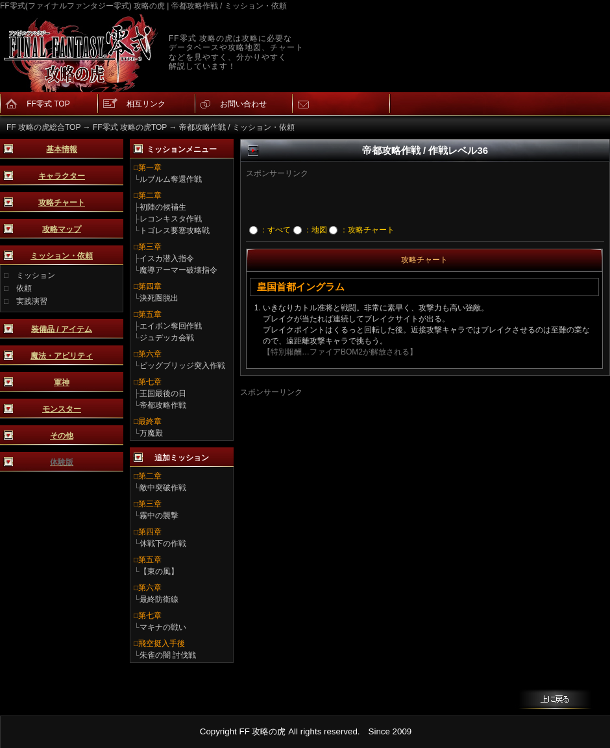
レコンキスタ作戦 (171, 218)
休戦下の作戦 (163, 543)
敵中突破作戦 (163, 487)
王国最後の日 (163, 393)
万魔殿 (151, 433)
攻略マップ (61, 229)
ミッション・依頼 (61, 255)
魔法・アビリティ (61, 355)
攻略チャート (61, 202)
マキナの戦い (163, 627)
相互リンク (146, 103)
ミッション (35, 275)
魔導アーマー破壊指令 (178, 270)
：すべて (270, 229)
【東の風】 (159, 571)
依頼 (24, 288)
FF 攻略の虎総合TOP (43, 127)
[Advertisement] (404, 198)
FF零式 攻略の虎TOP (130, 127)
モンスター (61, 409)
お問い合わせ (243, 103)
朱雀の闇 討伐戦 (168, 655)
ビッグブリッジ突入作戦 (182, 365)
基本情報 (61, 149)
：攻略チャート (361, 229)
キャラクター (61, 176)
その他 (61, 435)
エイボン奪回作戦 (171, 325)
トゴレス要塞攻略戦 (175, 230)
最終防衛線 (159, 599)
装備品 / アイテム (61, 329)
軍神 (61, 382)
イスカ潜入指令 (167, 258)
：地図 (310, 229)
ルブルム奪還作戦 (171, 179)
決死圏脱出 (159, 298)
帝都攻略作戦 (163, 405)
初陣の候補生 (163, 207)
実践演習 (31, 301)
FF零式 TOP (48, 103)
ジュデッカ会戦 (167, 337)
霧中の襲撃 (159, 515)
